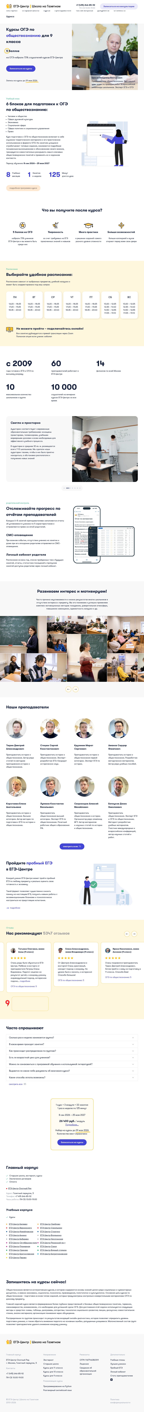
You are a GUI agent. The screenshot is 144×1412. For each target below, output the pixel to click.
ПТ (91, 297)
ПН (15, 297)
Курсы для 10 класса (53, 1372)
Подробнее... (72, 1124)
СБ (110, 297)
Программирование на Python (57, 1386)
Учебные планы (117, 1360)
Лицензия (84, 1364)
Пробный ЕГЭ (116, 1368)
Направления (49, 1355)
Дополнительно (117, 1355)
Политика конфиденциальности (120, 1401)
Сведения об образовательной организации (88, 1371)
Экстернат (48, 1360)
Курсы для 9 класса (52, 1376)
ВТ (34, 297)
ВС (129, 297)
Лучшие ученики (118, 1364)
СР (53, 297)
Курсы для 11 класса (53, 1368)
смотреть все (16, 1084)
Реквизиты (85, 1355)
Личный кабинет (118, 1372)
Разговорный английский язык (57, 1390)
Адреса (10, 16)
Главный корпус (13, 1355)
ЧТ (72, 297)
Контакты (10, 1368)
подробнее (13, 908)
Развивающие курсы (53, 1381)
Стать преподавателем (121, 1376)
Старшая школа (51, 1364)
